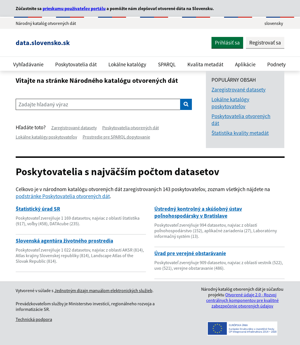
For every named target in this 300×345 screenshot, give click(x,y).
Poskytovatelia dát (76, 64)
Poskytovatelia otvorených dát (130, 127)
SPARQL (167, 64)
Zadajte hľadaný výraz (43, 104)
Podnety (276, 64)
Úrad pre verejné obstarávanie (190, 253)
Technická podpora (34, 319)
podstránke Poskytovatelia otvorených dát (63, 196)
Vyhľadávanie (28, 64)
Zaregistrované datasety (74, 127)
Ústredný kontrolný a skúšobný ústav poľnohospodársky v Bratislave (198, 212)
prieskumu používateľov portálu (74, 8)
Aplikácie (245, 64)
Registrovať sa (265, 42)
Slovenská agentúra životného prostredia (64, 240)
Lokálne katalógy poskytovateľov (46, 137)
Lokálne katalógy (127, 64)
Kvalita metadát (205, 64)
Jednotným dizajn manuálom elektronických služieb (103, 290)
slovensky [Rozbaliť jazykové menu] (273, 23)
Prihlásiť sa (227, 42)
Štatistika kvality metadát (240, 133)
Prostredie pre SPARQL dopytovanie (116, 137)
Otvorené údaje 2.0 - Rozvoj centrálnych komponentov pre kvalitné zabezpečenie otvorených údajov (242, 300)
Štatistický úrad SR (38, 208)
